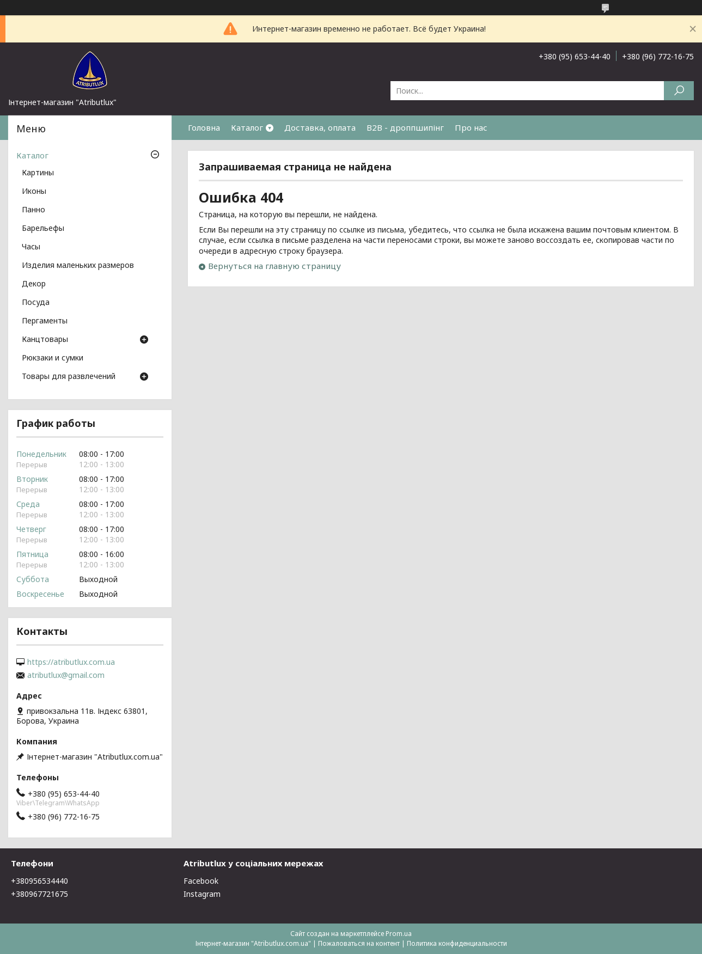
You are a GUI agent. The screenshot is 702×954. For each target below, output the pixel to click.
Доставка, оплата (320, 127)
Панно (33, 210)
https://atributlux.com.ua (71, 662)
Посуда (36, 302)
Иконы (34, 191)
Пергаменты (45, 321)
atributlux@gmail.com (66, 675)
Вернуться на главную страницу (274, 265)
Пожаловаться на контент (359, 943)
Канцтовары (45, 339)
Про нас (471, 127)
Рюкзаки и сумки (52, 358)
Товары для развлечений (68, 376)
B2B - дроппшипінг (405, 127)
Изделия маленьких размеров (78, 265)
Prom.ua (399, 933)
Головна (204, 127)
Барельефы (43, 228)
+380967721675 (39, 894)
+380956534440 (39, 881)
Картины (38, 173)
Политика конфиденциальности (457, 943)
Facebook (201, 881)
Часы (31, 247)
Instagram (202, 894)
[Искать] (679, 90)
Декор (34, 284)
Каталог (247, 127)
